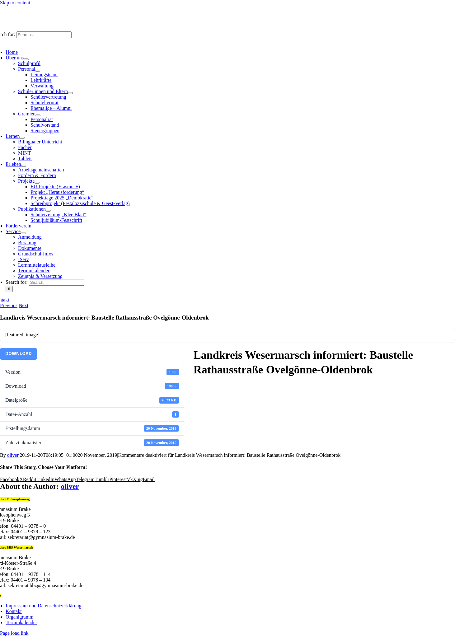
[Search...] (44, 34)
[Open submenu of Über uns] (26, 59)
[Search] (9, 289)
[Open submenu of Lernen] (22, 138)
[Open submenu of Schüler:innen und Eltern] (70, 93)
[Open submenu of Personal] (37, 71)
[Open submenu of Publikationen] (48, 211)
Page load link (14, 633)
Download (18, 353)
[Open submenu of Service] (23, 233)
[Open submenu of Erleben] (23, 166)
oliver (13, 455)
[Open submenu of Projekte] (37, 183)
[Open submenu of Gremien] (37, 115)
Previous (8, 305)
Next (23, 305)
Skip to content (15, 2)
